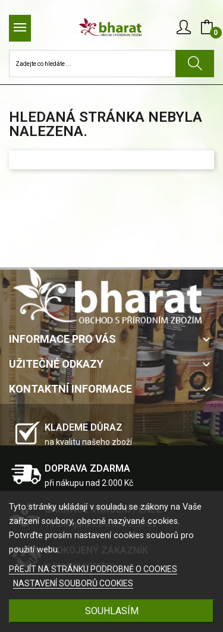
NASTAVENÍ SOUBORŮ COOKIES (73, 583)
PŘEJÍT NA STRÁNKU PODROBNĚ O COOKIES (93, 569)
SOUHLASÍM (112, 611)
